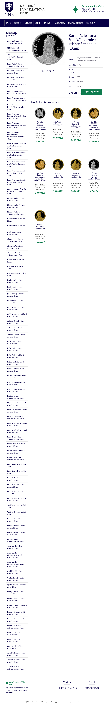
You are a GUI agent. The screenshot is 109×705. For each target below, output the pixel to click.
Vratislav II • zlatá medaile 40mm (17, 513)
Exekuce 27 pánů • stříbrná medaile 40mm (15, 627)
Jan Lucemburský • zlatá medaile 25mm (16, 383)
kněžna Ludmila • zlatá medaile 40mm (15, 370)
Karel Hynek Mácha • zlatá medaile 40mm (17, 431)
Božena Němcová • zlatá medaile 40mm (16, 451)
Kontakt (91, 23)
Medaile (28, 23)
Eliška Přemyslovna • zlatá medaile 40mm (17, 411)
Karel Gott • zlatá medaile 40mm (16, 472)
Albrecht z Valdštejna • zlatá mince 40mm (15, 247)
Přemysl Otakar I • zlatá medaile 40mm (16, 533)
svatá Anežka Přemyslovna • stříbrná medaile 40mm (15, 564)
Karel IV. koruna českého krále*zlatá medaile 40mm (16, 99)
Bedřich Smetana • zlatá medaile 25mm (16, 301)
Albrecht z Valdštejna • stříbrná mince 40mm (15, 254)
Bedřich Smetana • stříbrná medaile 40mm (17, 315)
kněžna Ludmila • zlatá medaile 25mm (15, 363)
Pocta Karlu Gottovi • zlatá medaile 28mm (15, 42)
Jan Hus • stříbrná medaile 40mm (16, 274)
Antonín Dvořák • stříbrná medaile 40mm (16, 336)
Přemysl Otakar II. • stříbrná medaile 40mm (15, 213)
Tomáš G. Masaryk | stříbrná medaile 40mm (15, 667)
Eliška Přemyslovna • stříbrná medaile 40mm (15, 417)
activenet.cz (80, 702)
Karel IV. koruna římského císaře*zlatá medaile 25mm (16, 145)
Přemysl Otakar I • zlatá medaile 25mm (16, 526)
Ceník (37, 23)
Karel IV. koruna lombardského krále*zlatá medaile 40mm (16, 116)
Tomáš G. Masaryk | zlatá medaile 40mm (16, 661)
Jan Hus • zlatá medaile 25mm (15, 260)
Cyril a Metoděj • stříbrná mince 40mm (16, 586)
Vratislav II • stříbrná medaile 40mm (15, 520)
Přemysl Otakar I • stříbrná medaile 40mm (15, 540)
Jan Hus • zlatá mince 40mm (15, 267)
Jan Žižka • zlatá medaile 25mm (16, 220)
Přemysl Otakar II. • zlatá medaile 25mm (16, 199)
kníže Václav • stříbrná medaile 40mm (15, 356)
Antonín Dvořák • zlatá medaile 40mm (15, 329)
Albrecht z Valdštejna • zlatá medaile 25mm (15, 240)
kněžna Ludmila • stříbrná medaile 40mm (16, 376)
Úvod (8, 23)
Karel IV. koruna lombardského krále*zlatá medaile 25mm (16, 125)
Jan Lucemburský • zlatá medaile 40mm (16, 390)
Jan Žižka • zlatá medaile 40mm (16, 226)
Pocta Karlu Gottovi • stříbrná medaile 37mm (15, 65)
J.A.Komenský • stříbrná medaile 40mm (15, 295)
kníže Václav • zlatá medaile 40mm (14, 349)
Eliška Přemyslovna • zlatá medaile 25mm (17, 404)
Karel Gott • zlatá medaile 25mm (16, 465)
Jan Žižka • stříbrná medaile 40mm (14, 233)
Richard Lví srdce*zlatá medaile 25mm (15, 78)
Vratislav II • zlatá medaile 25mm (17, 506)
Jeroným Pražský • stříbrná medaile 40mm (17, 606)
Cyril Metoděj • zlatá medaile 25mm (14, 572)
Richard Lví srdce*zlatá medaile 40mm (15, 72)
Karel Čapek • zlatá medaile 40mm (14, 640)
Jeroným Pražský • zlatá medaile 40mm (16, 599)
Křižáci (48, 23)
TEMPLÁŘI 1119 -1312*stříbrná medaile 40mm (15, 57)
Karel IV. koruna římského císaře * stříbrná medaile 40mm (16, 164)
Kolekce (17, 23)
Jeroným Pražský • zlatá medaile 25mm (16, 592)
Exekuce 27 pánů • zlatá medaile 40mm (16, 620)
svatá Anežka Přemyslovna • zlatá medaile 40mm (14, 555)
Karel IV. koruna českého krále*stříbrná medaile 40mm (16, 107)
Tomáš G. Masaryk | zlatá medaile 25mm (16, 654)
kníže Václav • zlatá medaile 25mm (14, 342)
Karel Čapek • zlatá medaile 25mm (14, 633)
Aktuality (60, 23)
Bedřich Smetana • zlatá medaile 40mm (16, 308)
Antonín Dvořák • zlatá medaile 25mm (15, 322)
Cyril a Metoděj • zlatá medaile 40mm (15, 579)
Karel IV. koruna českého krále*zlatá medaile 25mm (16, 92)
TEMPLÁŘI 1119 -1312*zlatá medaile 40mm (17, 49)
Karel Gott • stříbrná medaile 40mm (14, 479)
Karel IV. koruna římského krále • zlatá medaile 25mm (16, 173)
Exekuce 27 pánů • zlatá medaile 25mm (16, 613)
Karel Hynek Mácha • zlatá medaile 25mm (17, 424)
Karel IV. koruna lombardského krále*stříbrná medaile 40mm (15, 135)
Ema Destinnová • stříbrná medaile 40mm (17, 499)
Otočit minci (46, 71)
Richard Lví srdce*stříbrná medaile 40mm (16, 85)
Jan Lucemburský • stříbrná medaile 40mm (15, 397)
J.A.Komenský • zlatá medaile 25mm (14, 281)
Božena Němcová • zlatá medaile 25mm (16, 445)
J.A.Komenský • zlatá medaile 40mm (14, 288)
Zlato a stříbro (75, 23)
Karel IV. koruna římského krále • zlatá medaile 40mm (16, 182)
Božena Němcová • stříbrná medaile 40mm (15, 458)
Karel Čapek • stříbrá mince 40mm (15, 647)
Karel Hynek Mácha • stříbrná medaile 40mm (15, 438)
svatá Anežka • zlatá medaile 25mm (14, 547)
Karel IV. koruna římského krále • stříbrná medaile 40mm (16, 191)
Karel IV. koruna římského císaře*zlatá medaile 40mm (16, 155)
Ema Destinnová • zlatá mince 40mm (15, 492)
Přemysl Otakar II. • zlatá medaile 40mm (16, 206)
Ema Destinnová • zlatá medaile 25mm (15, 486)
